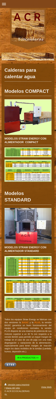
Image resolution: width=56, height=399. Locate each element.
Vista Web (46, 387)
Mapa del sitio (13, 388)
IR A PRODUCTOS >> (28, 358)
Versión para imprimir (17, 384)
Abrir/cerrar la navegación (28, 4)
